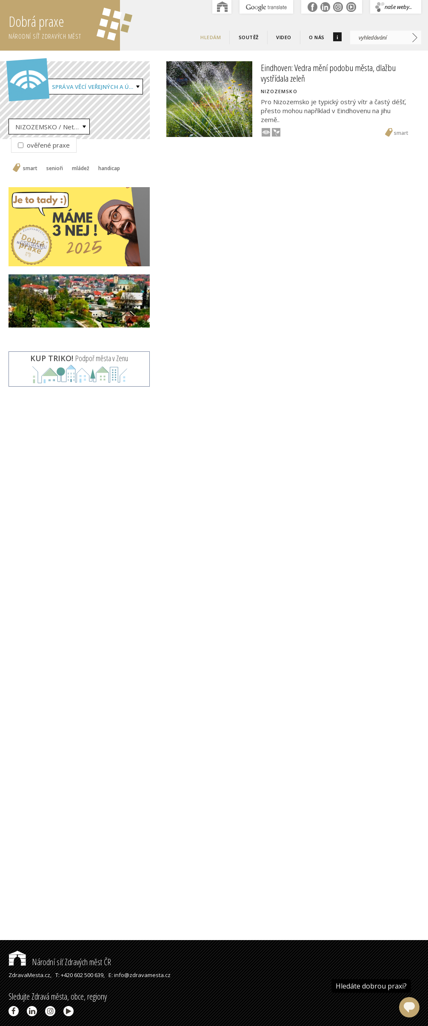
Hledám (210, 37)
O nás (317, 37)
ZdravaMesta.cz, (30, 975)
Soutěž (249, 37)
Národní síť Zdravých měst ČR (60, 962)
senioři (54, 168)
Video (283, 37)
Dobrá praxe (64, 25)
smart (30, 168)
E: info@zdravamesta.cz (139, 975)
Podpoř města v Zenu (79, 358)
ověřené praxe (44, 145)
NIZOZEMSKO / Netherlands (52, 127)
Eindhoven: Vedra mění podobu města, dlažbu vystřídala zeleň (328, 73)
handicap (109, 168)
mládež (80, 168)
